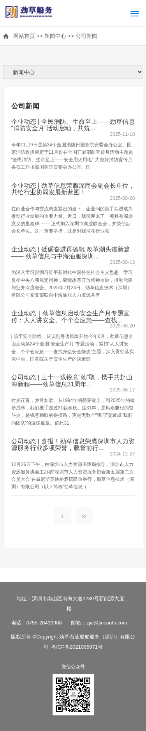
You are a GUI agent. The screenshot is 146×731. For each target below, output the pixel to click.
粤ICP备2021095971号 (77, 647)
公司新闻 (86, 36)
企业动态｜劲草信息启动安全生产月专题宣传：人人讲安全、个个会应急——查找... (70, 317)
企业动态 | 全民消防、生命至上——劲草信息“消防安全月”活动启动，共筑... (73, 125)
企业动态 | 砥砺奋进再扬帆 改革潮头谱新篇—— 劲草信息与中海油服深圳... (70, 253)
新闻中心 (55, 36)
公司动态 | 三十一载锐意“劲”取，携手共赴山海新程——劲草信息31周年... (72, 381)
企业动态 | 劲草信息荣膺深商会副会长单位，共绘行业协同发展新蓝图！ (73, 189)
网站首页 (24, 36)
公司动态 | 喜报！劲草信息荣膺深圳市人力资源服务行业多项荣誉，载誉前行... (73, 445)
